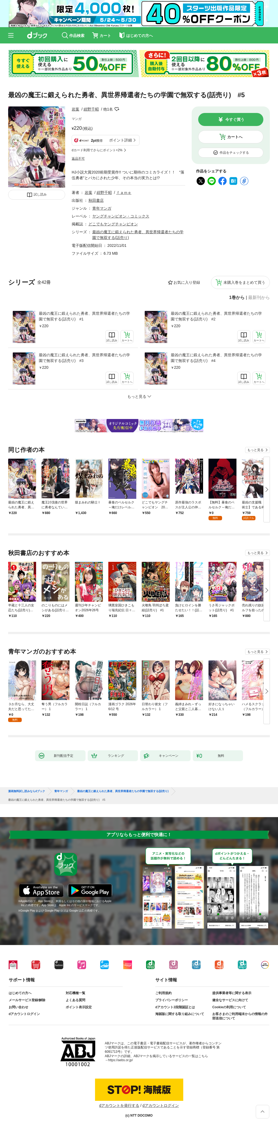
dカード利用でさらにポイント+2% (97, 150)
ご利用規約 (163, 993)
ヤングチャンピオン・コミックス (120, 216)
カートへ (234, 137)
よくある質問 (75, 1000)
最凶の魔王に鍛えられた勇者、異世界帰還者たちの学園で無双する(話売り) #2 (216, 316)
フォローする (116, 109)
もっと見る (255, 450)
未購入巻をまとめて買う (244, 282)
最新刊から (259, 297)
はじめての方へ (20, 993)
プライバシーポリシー (171, 1000)
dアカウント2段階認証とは (175, 1007)
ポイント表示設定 (79, 1007)
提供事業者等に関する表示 (231, 993)
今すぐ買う (234, 119)
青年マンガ (101, 208)
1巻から (237, 297)
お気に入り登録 (186, 282)
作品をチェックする (234, 153)
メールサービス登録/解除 (27, 1000)
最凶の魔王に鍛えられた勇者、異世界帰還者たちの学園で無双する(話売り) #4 (216, 358)
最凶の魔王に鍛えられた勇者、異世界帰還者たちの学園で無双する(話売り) (123, 791)
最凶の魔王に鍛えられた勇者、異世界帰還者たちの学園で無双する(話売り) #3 (84, 358)
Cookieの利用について (229, 1007)
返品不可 (78, 158)
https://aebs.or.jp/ (120, 1060)
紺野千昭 (91, 109)
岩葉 (75, 109)
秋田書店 (96, 200)
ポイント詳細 (120, 140)
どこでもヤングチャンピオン (113, 224)
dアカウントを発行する (119, 1105)
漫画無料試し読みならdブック (26, 791)
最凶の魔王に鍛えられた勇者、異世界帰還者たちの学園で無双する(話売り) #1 (84, 316)
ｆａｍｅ (123, 192)
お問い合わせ (18, 1007)
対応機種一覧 (75, 993)
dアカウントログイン (24, 1014)
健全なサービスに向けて (230, 1000)
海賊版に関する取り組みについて (179, 1014)
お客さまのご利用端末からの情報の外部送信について (240, 1016)
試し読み (40, 194)
